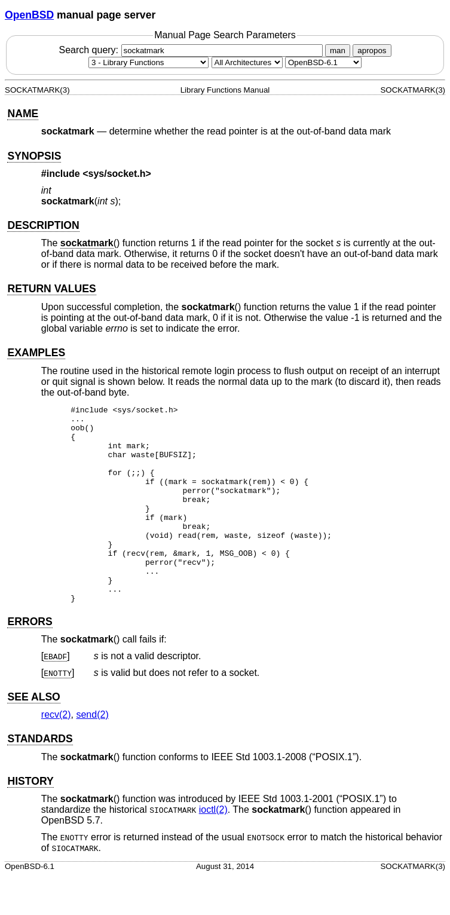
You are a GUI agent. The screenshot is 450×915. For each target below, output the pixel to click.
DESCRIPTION (43, 225)
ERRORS (29, 661)
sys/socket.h (117, 174)
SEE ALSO (33, 736)
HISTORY (30, 821)
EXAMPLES (36, 353)
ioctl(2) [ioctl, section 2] (213, 849)
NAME (22, 114)
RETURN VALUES (51, 289)
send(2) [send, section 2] (92, 754)
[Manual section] (148, 62)
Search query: (192, 50)
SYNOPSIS (34, 156)
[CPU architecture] (247, 62)
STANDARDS (39, 778)
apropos (371, 50)
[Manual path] (323, 62)
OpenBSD (29, 15)
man (337, 50)
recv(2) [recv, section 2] (56, 754)
